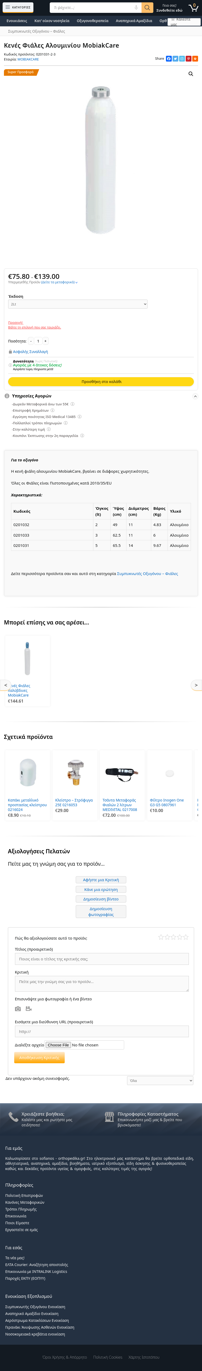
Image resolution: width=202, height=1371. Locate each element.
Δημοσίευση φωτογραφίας (101, 911)
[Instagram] (182, 59)
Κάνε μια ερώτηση (101, 889)
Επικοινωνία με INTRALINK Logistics (36, 1271)
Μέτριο (173, 937)
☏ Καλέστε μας (180, 22)
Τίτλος (34, 949)
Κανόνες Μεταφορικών (24, 1202)
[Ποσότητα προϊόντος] (38, 341)
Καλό (180, 937)
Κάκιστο (161, 937)
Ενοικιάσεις (17, 20)
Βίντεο (29, 1009)
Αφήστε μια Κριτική (101, 879)
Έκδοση (15, 296)
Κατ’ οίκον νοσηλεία (51, 20)
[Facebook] (169, 59)
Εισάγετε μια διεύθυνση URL (54, 1021)
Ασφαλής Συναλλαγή (30, 351)
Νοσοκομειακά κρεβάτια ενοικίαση (35, 1334)
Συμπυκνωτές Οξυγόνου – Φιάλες (147, 573)
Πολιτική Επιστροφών (24, 1195)
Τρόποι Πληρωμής (21, 1209)
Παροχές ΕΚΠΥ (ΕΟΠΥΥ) (25, 1278)
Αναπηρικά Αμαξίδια (134, 20)
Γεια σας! (169, 8)
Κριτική (22, 972)
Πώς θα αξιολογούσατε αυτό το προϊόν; (51, 938)
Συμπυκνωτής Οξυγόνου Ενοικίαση (35, 1306)
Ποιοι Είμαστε (17, 1222)
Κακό (167, 937)
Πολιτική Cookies (108, 1357)
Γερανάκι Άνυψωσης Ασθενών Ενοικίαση (39, 1327)
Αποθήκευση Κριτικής (39, 1057)
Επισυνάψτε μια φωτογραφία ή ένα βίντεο (53, 998)
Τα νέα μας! (14, 1257)
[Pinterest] (188, 59)
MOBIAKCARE (28, 59)
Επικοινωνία (15, 1215)
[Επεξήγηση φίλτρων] (10, 365)
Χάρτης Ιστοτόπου (144, 1357)
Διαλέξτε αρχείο (29, 1044)
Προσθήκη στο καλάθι (102, 381)
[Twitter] (175, 59)
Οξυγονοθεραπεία (92, 20)
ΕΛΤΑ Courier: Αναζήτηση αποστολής (36, 1264)
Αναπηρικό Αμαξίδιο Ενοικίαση (31, 1313)
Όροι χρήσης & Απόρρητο (65, 1357)
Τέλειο (186, 937)
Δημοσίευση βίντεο (101, 898)
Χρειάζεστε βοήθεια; (43, 1114)
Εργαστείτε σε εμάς (21, 1229)
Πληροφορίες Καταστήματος (148, 1114)
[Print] (195, 59)
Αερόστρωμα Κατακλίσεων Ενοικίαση (37, 1320)
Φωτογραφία (18, 1009)
